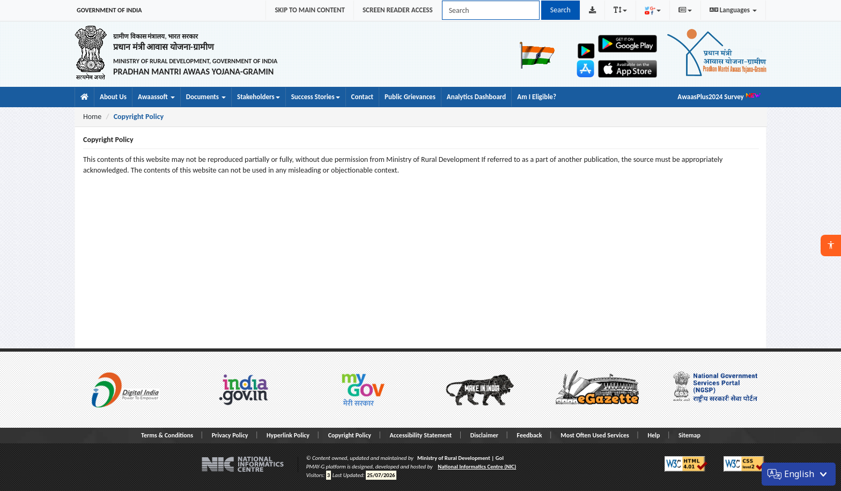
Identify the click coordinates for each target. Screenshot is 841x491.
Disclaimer (484, 435)
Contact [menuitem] (362, 97)
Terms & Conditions (167, 435)
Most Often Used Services (594, 435)
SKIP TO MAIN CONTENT (310, 10)
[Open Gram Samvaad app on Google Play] (586, 50)
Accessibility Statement (421, 435)
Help (653, 435)
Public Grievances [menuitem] (410, 97)
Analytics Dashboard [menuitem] (476, 97)
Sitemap (689, 435)
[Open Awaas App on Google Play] (627, 44)
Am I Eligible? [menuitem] (536, 97)
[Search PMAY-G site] (491, 10)
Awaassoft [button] (156, 97)
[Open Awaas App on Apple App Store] (627, 69)
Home (92, 116)
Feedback (529, 435)
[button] (831, 245)
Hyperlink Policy (288, 435)
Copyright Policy (349, 435)
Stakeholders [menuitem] (258, 97)
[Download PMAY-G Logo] (592, 10)
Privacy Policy (230, 435)
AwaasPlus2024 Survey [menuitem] (719, 96)
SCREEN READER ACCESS (398, 10)
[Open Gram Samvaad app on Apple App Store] (586, 68)
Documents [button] (206, 97)
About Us (113, 97)
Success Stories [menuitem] (315, 97)
